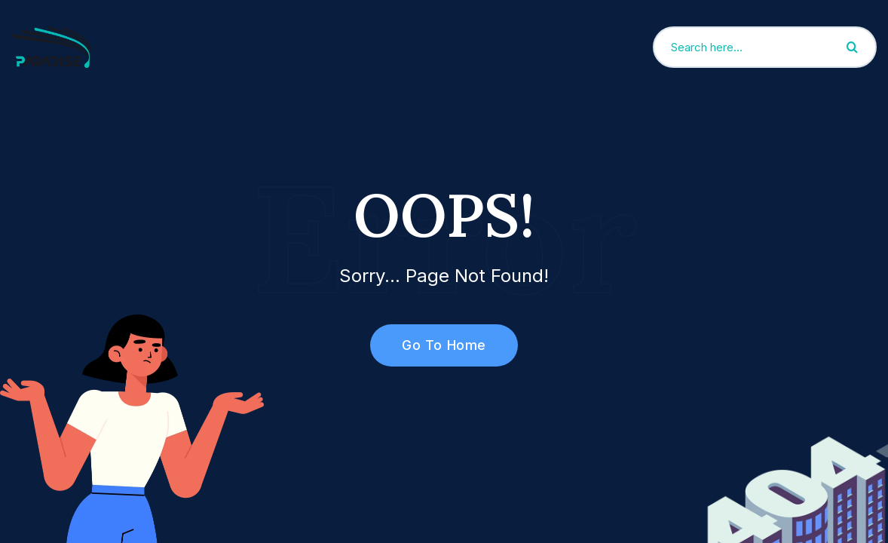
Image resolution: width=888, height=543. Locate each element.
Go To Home (435, 345)
